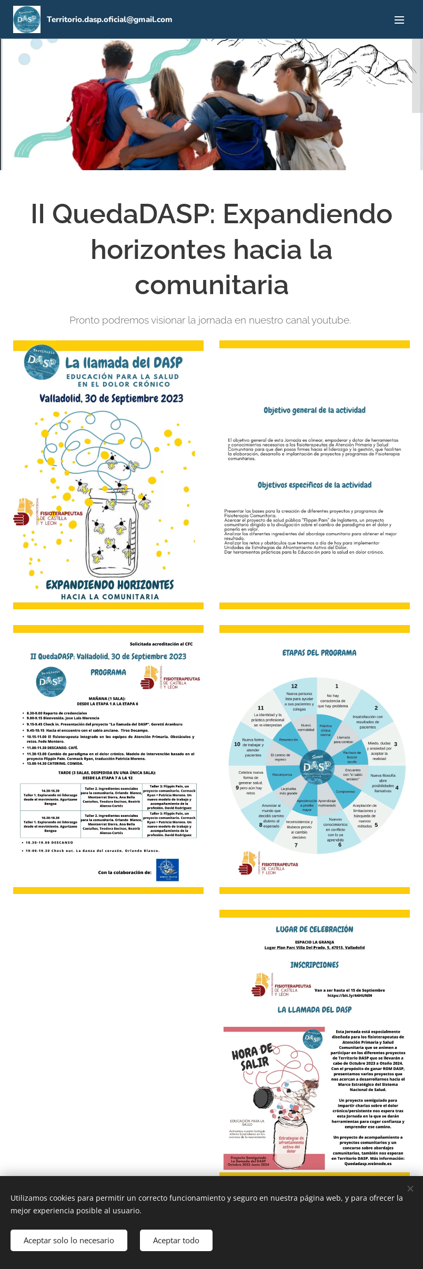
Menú (399, 19)
